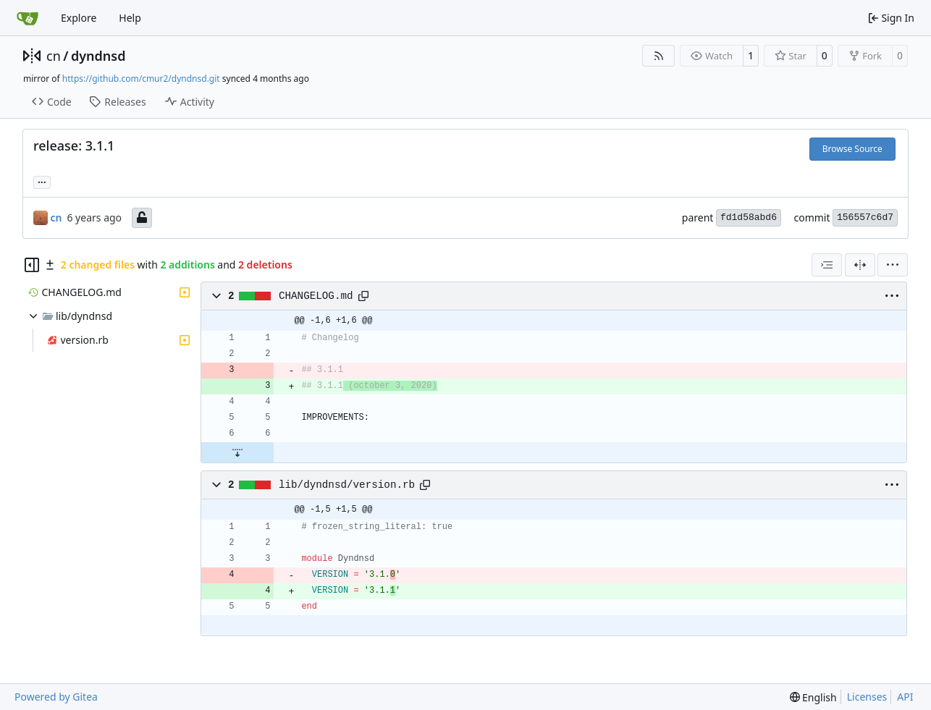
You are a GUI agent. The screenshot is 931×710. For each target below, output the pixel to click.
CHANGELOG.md (316, 296)
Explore (78, 18)
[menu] (892, 264)
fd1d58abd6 (748, 217)
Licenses (867, 696)
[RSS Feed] (658, 56)
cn (53, 55)
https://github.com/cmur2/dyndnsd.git (141, 78)
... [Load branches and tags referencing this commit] (42, 181)
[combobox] (827, 264)
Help (130, 18)
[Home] (27, 18)
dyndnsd (98, 55)
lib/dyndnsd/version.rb (347, 485)
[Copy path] (363, 296)
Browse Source (852, 149)
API (905, 696)
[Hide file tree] (32, 265)
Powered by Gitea (56, 696)
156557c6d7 (865, 217)
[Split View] (860, 264)
